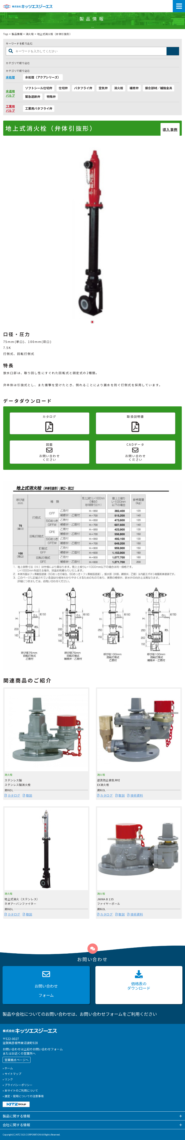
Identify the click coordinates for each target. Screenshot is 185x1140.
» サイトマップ (12, 1074)
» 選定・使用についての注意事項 (23, 1096)
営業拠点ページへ (17, 1060)
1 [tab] (92, 322)
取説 (27, 795)
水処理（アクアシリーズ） (43, 77)
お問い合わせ (46, 985)
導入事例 (170, 129)
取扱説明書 (135, 423)
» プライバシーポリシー (17, 1085)
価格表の (139, 980)
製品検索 (173, 51)
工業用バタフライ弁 (38, 108)
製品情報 (17, 34)
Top (5, 34)
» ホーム (8, 1068)
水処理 (10, 77)
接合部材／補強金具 (158, 88)
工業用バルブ (10, 108)
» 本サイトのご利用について (20, 1090)
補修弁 (134, 88)
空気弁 (103, 88)
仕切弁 (63, 88)
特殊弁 (51, 96)
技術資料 (135, 795)
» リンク (8, 1079)
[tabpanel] (92, 230)
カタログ (50, 423)
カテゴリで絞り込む (18, 63)
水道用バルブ (10, 93)
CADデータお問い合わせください (135, 452)
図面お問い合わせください (49, 452)
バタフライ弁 (83, 88)
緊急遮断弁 (32, 96)
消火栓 (30, 34)
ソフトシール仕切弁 (38, 88)
